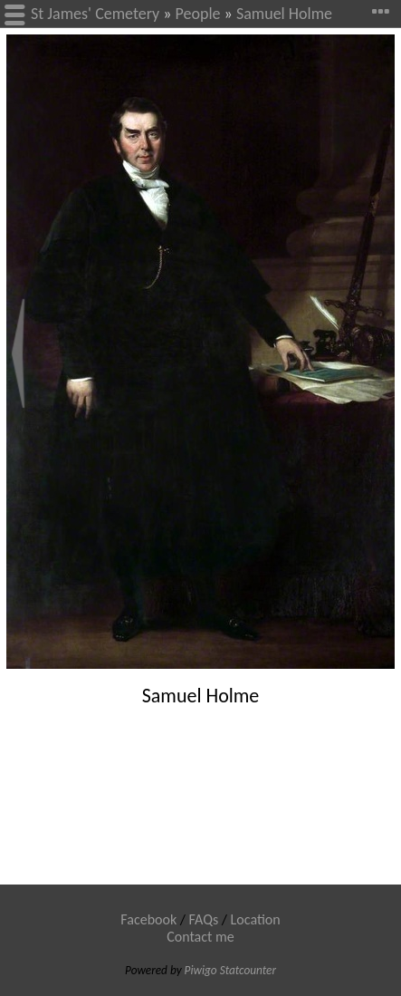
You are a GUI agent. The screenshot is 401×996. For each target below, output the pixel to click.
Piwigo (201, 970)
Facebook (148, 919)
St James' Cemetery (95, 14)
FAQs (204, 919)
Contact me (200, 936)
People (198, 14)
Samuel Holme (284, 14)
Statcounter (248, 970)
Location (256, 919)
